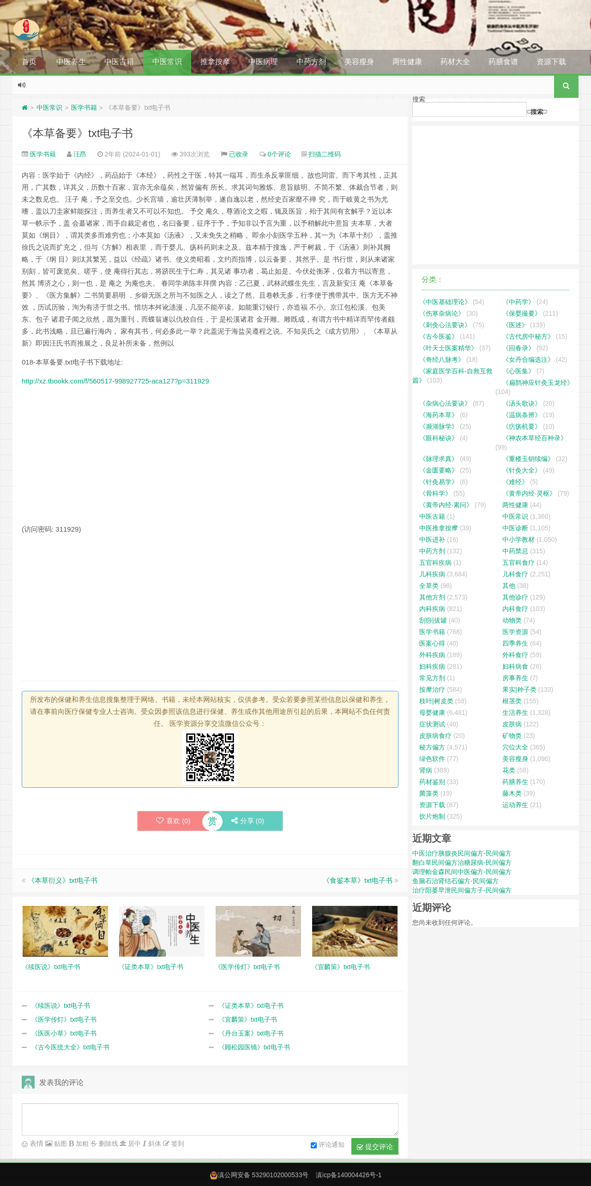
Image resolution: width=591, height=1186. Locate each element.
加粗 (81, 1143)
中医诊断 (515, 528)
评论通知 (327, 1145)
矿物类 (512, 735)
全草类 (429, 585)
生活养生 (515, 712)
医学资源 (515, 631)
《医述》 (515, 325)
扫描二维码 (324, 154)
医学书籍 (84, 107)
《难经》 (515, 481)
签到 (176, 1143)
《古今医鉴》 (438, 336)
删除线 (107, 1143)
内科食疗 (515, 608)
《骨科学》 (435, 493)
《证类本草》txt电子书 (250, 1005)
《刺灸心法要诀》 (445, 325)
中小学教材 (518, 539)
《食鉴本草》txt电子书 (357, 880)
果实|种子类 (519, 689)
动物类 (512, 620)
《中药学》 (518, 301)
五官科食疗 (518, 562)
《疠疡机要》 (521, 426)
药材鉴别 (432, 781)
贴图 (59, 1143)
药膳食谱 (503, 62)
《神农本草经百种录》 (534, 438)
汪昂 (79, 154)
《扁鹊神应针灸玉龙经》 (537, 382)
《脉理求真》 (438, 458)
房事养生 (515, 678)
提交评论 (375, 1147)
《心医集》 (518, 371)
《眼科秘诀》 (438, 438)
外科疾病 (432, 655)
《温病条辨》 (521, 415)
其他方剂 (432, 597)
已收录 (238, 154)
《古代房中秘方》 (528, 336)
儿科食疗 (515, 574)
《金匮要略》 (438, 470)
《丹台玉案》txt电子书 (250, 1033)
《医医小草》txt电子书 (63, 1033)
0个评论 (279, 154)
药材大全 (455, 62)
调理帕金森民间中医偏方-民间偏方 (462, 871)
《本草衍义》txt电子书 (62, 880)
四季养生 (515, 643)
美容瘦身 (359, 62)
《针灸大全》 (521, 470)
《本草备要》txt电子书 (77, 133)
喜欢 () (173, 821)
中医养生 (71, 62)
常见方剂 (432, 678)
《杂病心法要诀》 (445, 403)
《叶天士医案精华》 (448, 348)
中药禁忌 (515, 551)
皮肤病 (512, 724)
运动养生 (515, 805)
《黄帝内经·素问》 (446, 505)
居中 (133, 1143)
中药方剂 (311, 62)
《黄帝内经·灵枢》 (529, 493)
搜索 (418, 99)
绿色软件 (432, 758)
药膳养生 (515, 781)
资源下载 (551, 62)
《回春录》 (518, 348)
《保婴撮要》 (521, 313)
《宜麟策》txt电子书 (247, 1019)
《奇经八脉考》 (441, 359)
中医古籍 (119, 62)
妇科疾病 (432, 666)
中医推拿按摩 (438, 528)
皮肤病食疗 (435, 735)
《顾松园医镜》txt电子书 (254, 1047)
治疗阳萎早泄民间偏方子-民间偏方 (462, 890)
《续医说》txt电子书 (60, 1005)
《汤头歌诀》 (521, 403)
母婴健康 (432, 712)
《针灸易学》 (438, 481)
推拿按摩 (215, 62)
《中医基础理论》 (445, 301)
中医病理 (263, 62)
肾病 (425, 770)
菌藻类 (429, 793)
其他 (508, 585)
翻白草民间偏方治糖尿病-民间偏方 (462, 862)
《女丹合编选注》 (528, 359)
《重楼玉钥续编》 (528, 458)
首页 (29, 62)
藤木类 (512, 793)
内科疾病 (432, 608)
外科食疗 (515, 655)
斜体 (153, 1143)
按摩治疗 (432, 689)
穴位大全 (515, 747)
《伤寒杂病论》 (441, 313)
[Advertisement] (210, 458)
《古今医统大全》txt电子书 (70, 1047)
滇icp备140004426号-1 (348, 1175)
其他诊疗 (515, 597)
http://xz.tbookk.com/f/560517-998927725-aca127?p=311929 (115, 381)
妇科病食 (515, 666)
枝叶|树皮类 (436, 701)
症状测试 (432, 724)
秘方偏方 (432, 747)
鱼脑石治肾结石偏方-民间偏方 (455, 881)
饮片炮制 (432, 816)
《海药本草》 (438, 415)
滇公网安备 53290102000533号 (263, 1175)
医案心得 (432, 643)
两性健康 (407, 62)
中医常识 (167, 62)
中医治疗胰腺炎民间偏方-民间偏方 (462, 853)
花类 (508, 770)
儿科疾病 (432, 574)
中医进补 (432, 539)
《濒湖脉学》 (438, 426)
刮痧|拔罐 (433, 620)
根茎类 (512, 701)
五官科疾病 (435, 562)
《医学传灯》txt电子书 (63, 1019)
